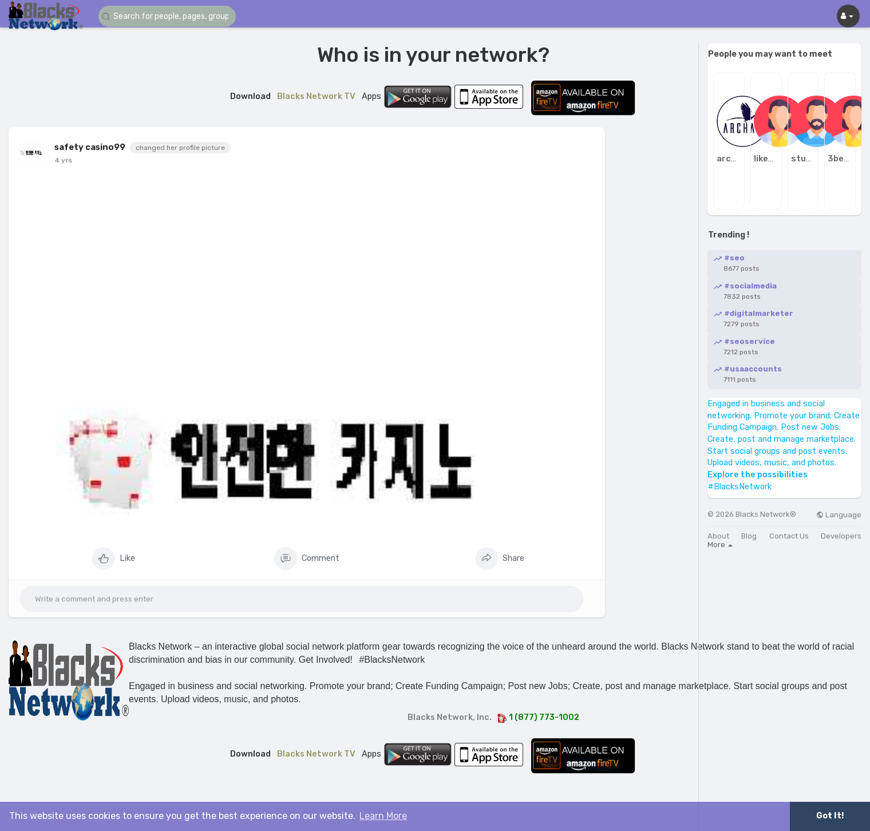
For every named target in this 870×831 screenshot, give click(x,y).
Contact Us (789, 536)
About (718, 536)
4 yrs (63, 160)
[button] (167, 16)
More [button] (720, 544)
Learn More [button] (383, 815)
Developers (841, 536)
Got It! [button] (830, 816)
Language (838, 515)
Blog (749, 536)
